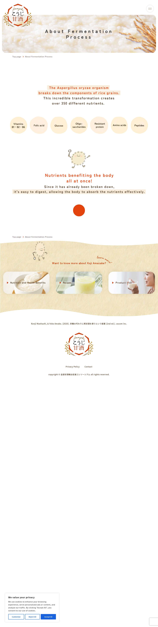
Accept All (48, 617)
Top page (16, 56)
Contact (88, 610)
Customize (16, 617)
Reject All (32, 617)
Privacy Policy (73, 610)
